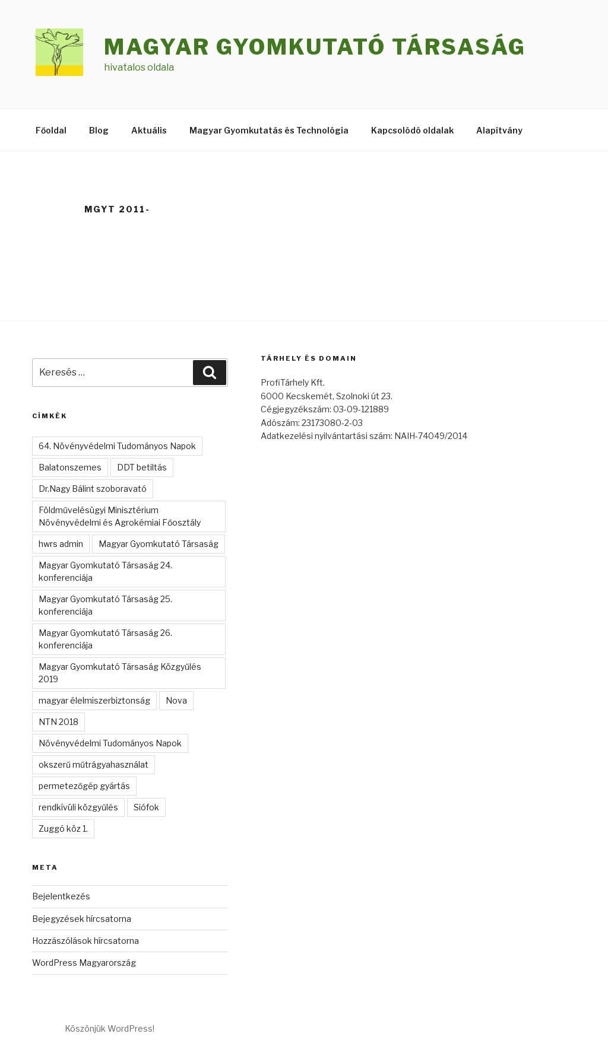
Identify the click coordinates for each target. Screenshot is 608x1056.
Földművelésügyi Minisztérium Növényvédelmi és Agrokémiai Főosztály (120, 516)
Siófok (146, 807)
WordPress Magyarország (84, 963)
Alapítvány (499, 130)
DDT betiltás (142, 467)
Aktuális (149, 130)
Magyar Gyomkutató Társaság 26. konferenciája (105, 639)
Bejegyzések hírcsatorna (81, 919)
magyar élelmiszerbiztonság (94, 700)
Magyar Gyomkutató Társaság (315, 47)
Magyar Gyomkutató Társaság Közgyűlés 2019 (120, 672)
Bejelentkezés (61, 896)
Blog (99, 130)
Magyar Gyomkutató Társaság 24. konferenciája (105, 571)
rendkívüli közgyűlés (78, 807)
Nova (176, 700)
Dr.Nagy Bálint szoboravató (93, 489)
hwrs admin (61, 544)
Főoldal (51, 130)
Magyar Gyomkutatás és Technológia (269, 130)
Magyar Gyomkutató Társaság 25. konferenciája (105, 605)
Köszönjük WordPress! (109, 1028)
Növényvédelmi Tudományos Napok (110, 743)
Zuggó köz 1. (63, 828)
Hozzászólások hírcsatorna (85, 941)
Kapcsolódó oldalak (412, 130)
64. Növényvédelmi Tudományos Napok (117, 446)
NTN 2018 (58, 722)
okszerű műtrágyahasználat (93, 764)
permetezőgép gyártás (84, 786)
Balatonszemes (70, 467)
